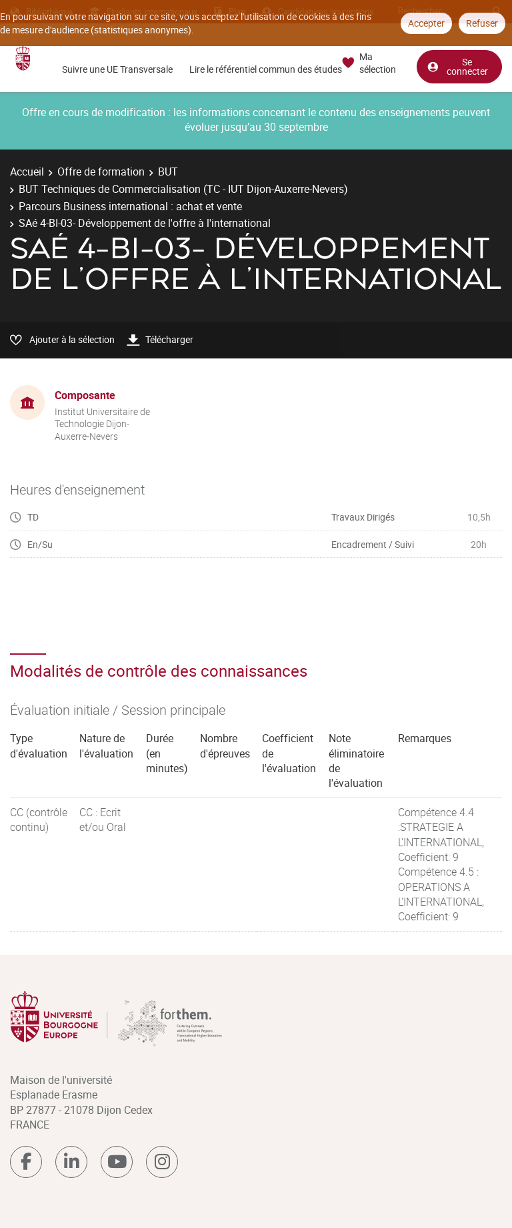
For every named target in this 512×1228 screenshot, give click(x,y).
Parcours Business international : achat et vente (130, 206)
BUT (168, 171)
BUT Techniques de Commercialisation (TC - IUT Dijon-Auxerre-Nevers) (183, 189)
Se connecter (457, 66)
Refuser (482, 23)
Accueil (27, 171)
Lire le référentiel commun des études (265, 69)
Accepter (426, 23)
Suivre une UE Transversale (117, 69)
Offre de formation (101, 171)
